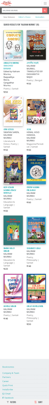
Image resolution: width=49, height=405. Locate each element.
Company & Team (10, 373)
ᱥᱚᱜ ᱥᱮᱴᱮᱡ (9, 129)
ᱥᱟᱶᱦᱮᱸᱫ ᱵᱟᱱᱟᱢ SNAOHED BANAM (11, 66)
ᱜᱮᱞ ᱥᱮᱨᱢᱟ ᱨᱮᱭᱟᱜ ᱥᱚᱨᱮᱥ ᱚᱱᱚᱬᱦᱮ (10, 190)
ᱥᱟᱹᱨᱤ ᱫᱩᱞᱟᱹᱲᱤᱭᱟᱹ (35, 306)
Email (6, 393)
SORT (38, 402)
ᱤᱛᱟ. (29, 129)
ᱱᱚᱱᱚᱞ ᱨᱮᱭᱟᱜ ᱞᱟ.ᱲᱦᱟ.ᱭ (33, 188)
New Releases (9, 17)
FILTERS (11, 402)
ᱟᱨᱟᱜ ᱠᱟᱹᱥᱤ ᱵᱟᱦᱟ (9, 249)
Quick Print (7, 385)
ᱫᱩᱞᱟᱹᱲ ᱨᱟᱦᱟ (10, 306)
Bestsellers (39, 17)
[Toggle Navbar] (45, 3)
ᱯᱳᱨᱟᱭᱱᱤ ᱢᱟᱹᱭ (33, 248)
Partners (6, 377)
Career (5, 381)
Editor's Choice (24, 17)
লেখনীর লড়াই (32, 63)
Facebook (8, 397)
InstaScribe (7, 389)
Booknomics (8, 367)
